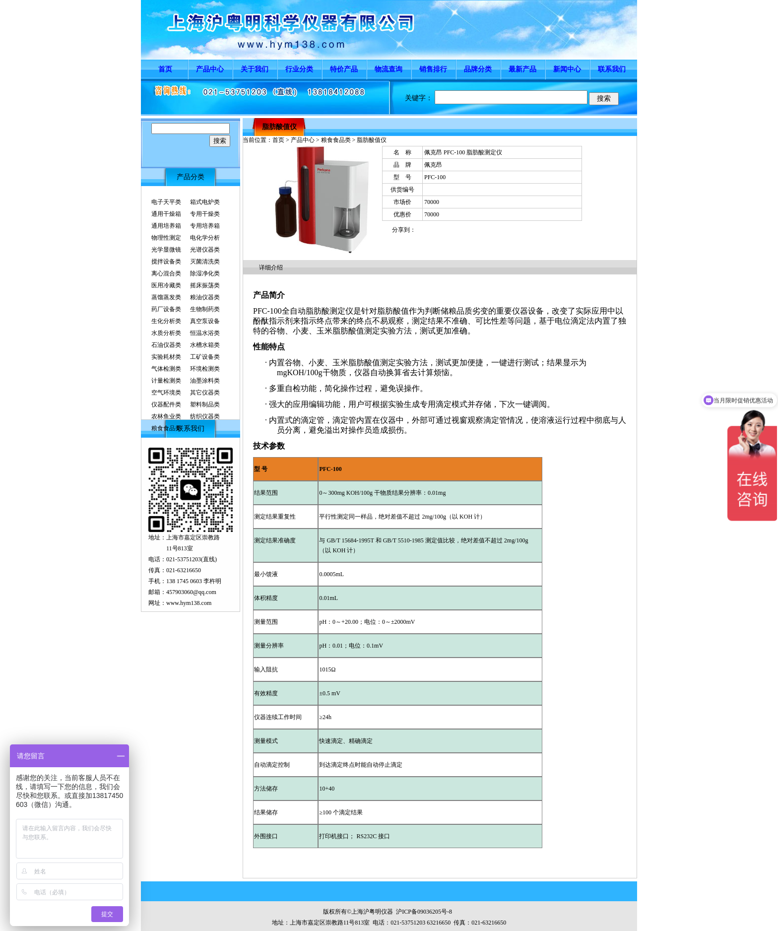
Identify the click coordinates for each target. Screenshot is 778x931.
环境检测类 (205, 368)
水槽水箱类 (205, 344)
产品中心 (210, 69)
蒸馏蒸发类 (166, 297)
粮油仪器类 (205, 297)
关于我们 (254, 69)
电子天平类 (166, 202)
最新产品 (522, 69)
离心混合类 (166, 273)
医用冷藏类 (166, 285)
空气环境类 (166, 392)
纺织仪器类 (205, 416)
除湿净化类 (205, 273)
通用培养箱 (166, 225)
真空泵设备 (205, 321)
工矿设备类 (205, 356)
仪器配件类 (166, 404)
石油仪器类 (166, 344)
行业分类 (299, 69)
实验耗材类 (166, 356)
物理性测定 (166, 237)
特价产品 (344, 69)
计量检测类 (166, 380)
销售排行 (433, 69)
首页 (165, 69)
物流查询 (388, 69)
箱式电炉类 (205, 202)
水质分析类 (166, 333)
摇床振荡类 (205, 285)
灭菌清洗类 (205, 261)
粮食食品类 (166, 428)
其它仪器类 (205, 392)
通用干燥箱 (166, 213)
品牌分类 (478, 69)
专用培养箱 (205, 225)
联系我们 (612, 69)
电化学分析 (205, 237)
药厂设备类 (166, 309)
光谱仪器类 (205, 249)
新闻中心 (567, 69)
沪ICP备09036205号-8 (424, 911)
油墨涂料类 (205, 380)
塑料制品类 (205, 404)
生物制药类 (205, 309)
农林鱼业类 (166, 416)
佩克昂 (433, 164)
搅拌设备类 (166, 261)
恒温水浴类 (205, 333)
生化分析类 (166, 321)
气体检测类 (166, 368)
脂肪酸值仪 (279, 127)
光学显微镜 (166, 249)
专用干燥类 (205, 213)
